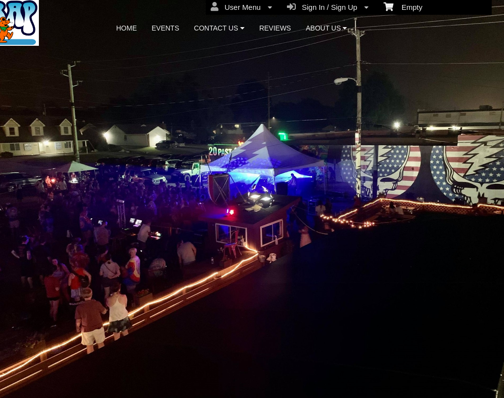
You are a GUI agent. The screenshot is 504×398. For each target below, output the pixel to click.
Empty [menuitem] (402, 6)
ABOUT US (326, 28)
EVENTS (165, 28)
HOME (126, 28)
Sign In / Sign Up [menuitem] (328, 6)
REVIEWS (275, 28)
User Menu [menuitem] (241, 6)
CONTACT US (219, 28)
